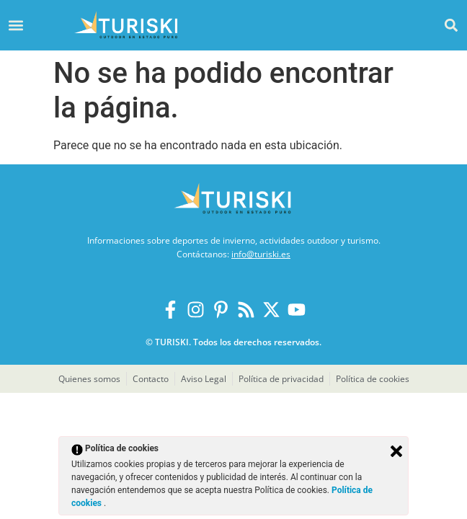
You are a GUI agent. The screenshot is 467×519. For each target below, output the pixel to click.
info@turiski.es (260, 254)
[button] (451, 25)
